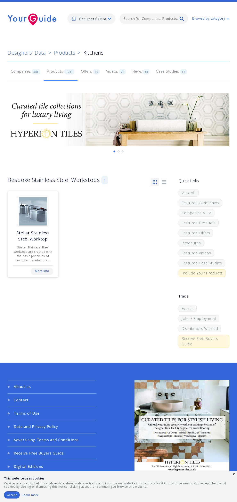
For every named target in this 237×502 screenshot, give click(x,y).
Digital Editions (28, 466)
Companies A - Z (196, 212)
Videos (116, 71)
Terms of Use (27, 413)
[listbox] (91, 19)
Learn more (30, 495)
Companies (25, 71)
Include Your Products (202, 273)
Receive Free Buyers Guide (200, 341)
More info (42, 271)
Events (188, 308)
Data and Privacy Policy (36, 426)
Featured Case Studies (202, 263)
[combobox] (154, 19)
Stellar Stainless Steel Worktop (32, 236)
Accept (12, 495)
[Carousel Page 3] (123, 151)
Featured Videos (196, 252)
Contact (21, 399)
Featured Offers (196, 232)
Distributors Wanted (200, 328)
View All (189, 192)
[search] (182, 19)
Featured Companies (200, 202)
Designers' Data (27, 52)
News (141, 71)
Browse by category (208, 18)
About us (22, 386)
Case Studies (171, 71)
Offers (90, 71)
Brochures (191, 242)
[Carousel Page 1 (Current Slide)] (114, 151)
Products (64, 52)
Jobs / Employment (199, 318)
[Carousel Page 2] (118, 151)
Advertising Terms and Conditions (46, 439)
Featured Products (198, 222)
